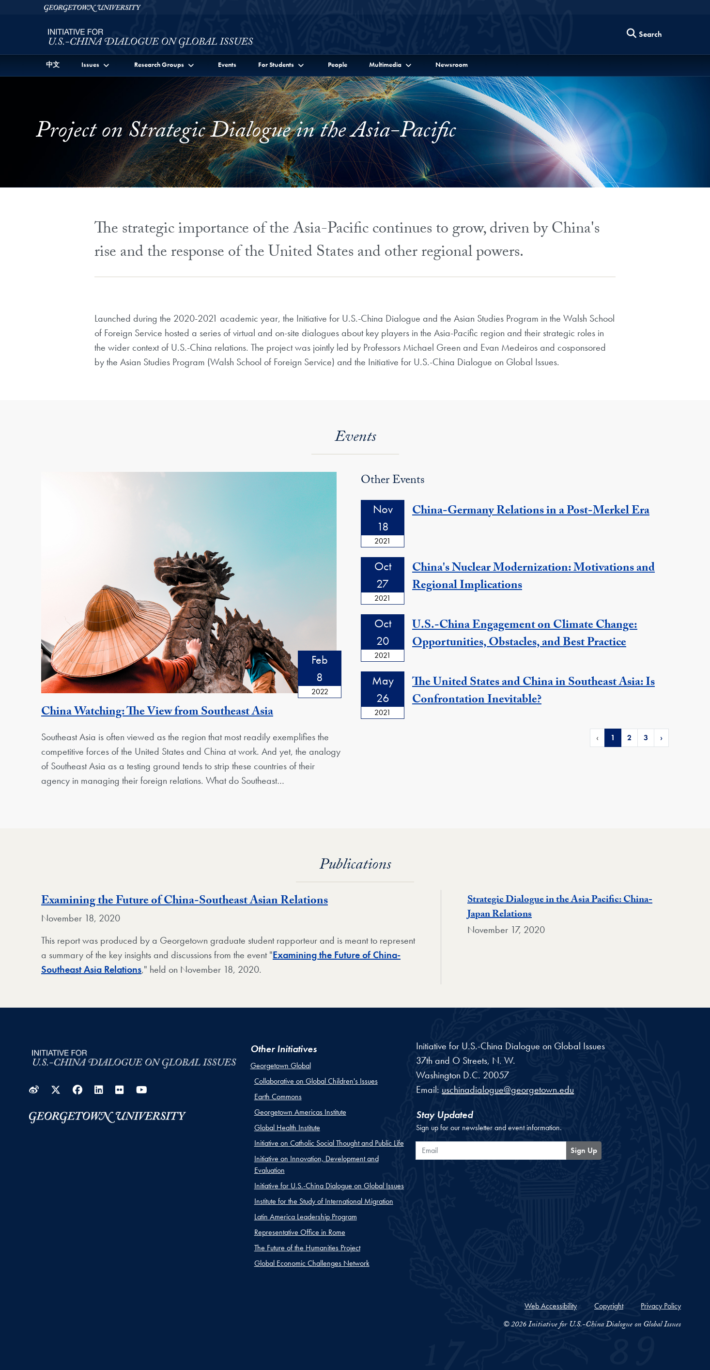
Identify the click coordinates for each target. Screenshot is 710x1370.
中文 (53, 64)
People (337, 64)
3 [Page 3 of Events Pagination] (646, 737)
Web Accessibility (551, 1306)
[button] (96, 65)
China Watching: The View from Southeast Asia (157, 713)
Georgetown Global (280, 1065)
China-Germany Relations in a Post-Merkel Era (530, 512)
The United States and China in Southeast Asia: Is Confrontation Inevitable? (533, 692)
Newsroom (451, 64)
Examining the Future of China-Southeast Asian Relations (184, 902)
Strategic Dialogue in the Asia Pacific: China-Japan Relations (559, 907)
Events (227, 64)
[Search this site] (644, 35)
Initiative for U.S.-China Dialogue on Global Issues (329, 1186)
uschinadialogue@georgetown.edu (508, 1089)
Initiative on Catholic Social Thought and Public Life (329, 1143)
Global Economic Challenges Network (312, 1263)
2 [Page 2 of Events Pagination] (629, 737)
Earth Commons (278, 1096)
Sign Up (584, 1150)
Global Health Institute (287, 1127)
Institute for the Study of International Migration (323, 1201)
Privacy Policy (661, 1306)
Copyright (608, 1306)
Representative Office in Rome (299, 1232)
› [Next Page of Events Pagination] (661, 737)
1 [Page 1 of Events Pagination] (613, 737)
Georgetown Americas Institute (300, 1112)
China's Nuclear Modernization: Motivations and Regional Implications (533, 577)
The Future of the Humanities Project (307, 1248)
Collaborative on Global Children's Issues (316, 1081)
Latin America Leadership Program (305, 1217)
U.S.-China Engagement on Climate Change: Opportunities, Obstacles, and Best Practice (524, 635)
